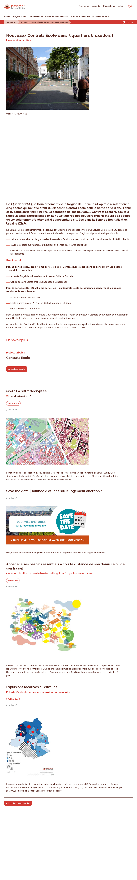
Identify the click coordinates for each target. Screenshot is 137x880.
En (131, 22)
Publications (109, 6)
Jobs (120, 6)
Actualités (84, 6)
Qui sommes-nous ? (101, 17)
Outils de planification (80, 17)
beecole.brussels (16, 369)
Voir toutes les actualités (18, 803)
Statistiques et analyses (56, 17)
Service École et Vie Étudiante (108, 230)
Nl (128, 22)
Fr (124, 22)
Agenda (96, 6)
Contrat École (17, 230)
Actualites (11, 22)
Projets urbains (20, 17)
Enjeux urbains (36, 17)
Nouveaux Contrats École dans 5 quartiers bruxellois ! (44, 22)
